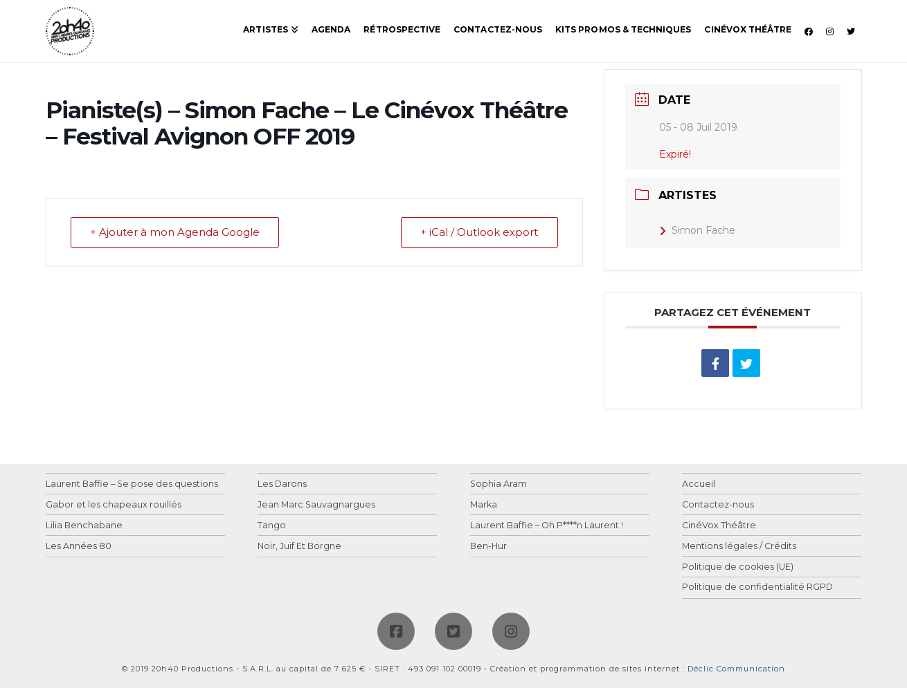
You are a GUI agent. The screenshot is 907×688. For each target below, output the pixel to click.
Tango (272, 525)
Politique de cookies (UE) (737, 567)
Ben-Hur (488, 546)
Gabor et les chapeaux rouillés (113, 505)
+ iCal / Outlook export (479, 232)
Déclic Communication (736, 668)
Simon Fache (697, 230)
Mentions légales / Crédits (739, 546)
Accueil (698, 484)
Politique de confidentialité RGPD (757, 587)
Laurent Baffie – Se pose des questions (132, 484)
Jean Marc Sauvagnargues (316, 505)
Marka (483, 505)
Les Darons (282, 484)
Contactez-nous (718, 505)
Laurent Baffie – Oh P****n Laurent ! (546, 525)
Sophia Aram (498, 484)
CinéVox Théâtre (719, 525)
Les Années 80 (78, 546)
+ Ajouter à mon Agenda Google (175, 232)
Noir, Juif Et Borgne (299, 546)
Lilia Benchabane (84, 525)
